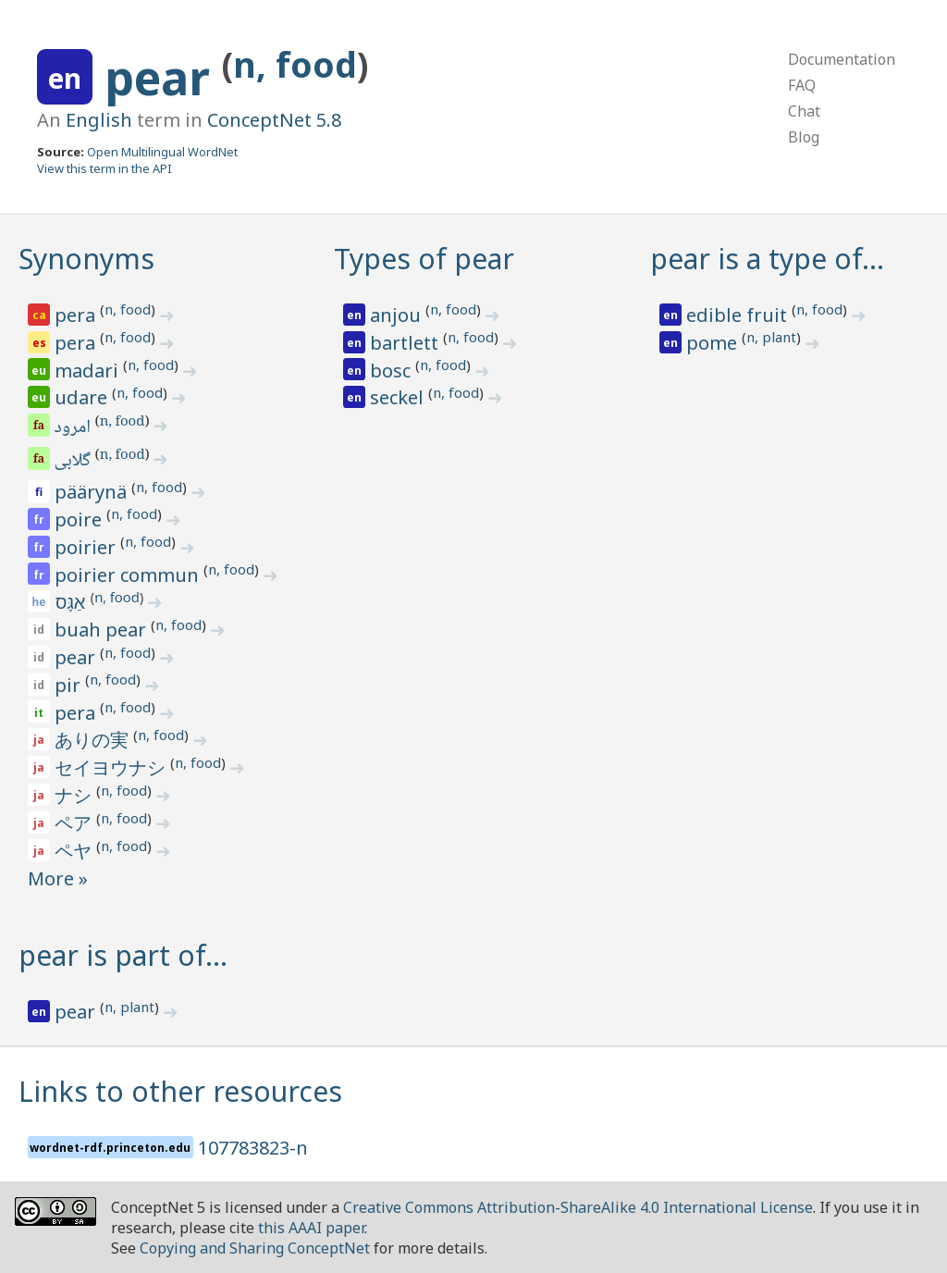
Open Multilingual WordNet (162, 151)
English (99, 119)
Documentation (841, 59)
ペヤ (75, 850)
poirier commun (129, 574)
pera (77, 315)
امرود (74, 428)
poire (80, 519)
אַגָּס (72, 601)
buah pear (103, 629)
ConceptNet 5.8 (274, 119)
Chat (804, 111)
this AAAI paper (311, 1227)
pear (163, 77)
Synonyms (86, 259)
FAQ (802, 85)
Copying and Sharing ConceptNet (255, 1248)
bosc (392, 370)
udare (83, 397)
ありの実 (94, 739)
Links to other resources (180, 1091)
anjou (397, 315)
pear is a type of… (767, 259)
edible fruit (739, 315)
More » (58, 878)
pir (70, 685)
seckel (399, 397)
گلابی (74, 461)
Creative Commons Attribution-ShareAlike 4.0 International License (578, 1207)
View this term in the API (104, 168)
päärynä (93, 491)
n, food (295, 64)
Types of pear (424, 259)
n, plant (771, 337)
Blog (803, 137)
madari (89, 370)
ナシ (75, 795)
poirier (87, 547)
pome (714, 342)
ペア (75, 822)
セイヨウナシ (112, 767)
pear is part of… (123, 955)
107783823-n (253, 1147)
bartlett (406, 342)
